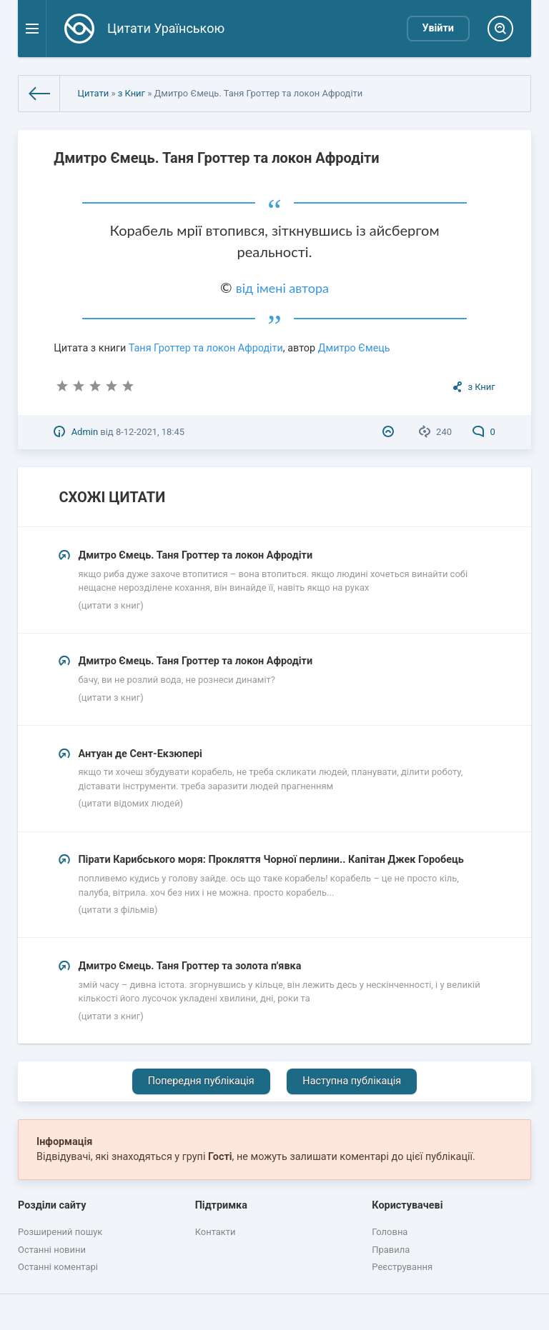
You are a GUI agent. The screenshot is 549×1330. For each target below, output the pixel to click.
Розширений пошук (60, 1231)
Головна (389, 1231)
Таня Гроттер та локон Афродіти (206, 348)
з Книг (131, 93)
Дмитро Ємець (354, 348)
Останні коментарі (58, 1266)
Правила (391, 1249)
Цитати (93, 93)
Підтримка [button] (221, 1205)
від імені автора (282, 288)
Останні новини (52, 1249)
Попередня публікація (201, 1081)
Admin (84, 431)
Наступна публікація (351, 1081)
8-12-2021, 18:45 (150, 431)
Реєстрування (402, 1266)
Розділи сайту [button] (52, 1205)
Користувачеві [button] (407, 1205)
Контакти (215, 1231)
